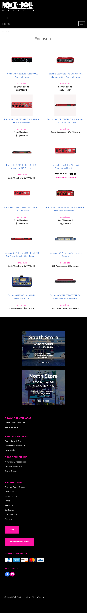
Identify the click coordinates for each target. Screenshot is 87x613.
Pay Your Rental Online (15, 487)
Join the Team (11, 514)
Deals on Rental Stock (14, 466)
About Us (9, 505)
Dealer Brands (11, 471)
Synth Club (9, 450)
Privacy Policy (11, 496)
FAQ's (7, 501)
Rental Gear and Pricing (15, 423)
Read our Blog (11, 492)
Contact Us (9, 510)
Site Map (8, 519)
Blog (12, 530)
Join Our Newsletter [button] (19, 542)
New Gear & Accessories (15, 462)
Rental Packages (12, 427)
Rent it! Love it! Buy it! (14, 441)
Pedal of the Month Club (15, 446)
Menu (6, 23)
